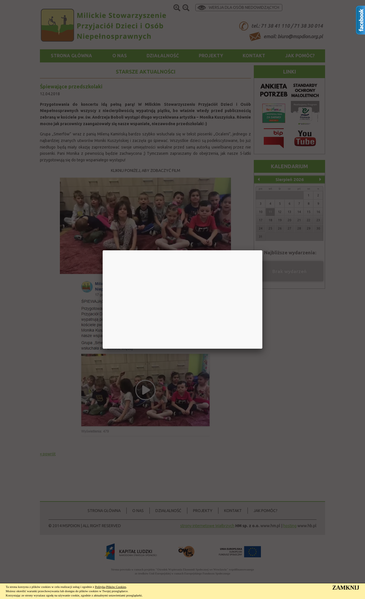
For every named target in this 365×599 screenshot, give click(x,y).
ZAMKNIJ (345, 587)
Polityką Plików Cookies (110, 586)
